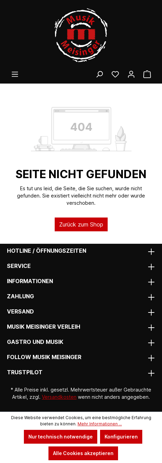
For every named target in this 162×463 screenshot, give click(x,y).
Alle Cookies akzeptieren (83, 453)
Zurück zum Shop (81, 224)
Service (19, 265)
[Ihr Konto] (131, 74)
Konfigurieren (121, 437)
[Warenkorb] (147, 74)
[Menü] (15, 74)
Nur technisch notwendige (60, 437)
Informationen (30, 281)
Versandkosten (59, 397)
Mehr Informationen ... (100, 423)
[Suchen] (99, 74)
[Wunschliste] (115, 74)
